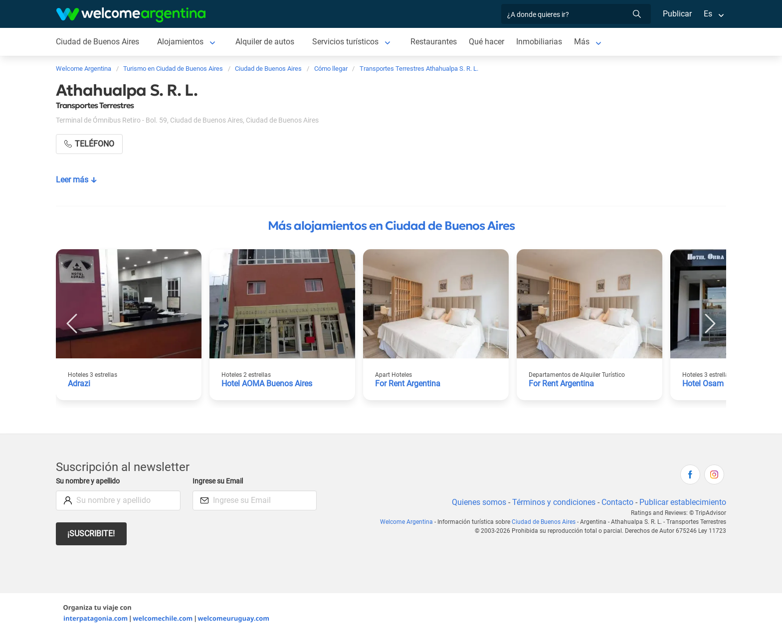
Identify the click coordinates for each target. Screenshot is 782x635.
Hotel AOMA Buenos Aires (268, 383)
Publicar (676, 13)
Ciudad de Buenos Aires (98, 41)
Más (586, 41)
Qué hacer (491, 41)
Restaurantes (437, 41)
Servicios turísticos (348, 41)
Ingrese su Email (219, 481)
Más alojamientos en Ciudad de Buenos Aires (391, 225)
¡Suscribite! (91, 533)
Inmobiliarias (544, 41)
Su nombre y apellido (90, 481)
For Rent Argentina (408, 383)
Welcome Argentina (409, 521)
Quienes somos (476, 502)
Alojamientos (181, 41)
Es (708, 13)
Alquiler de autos (266, 41)
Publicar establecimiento (682, 502)
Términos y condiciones (552, 502)
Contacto (616, 502)
